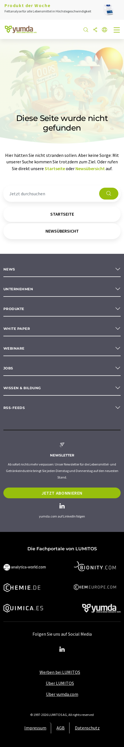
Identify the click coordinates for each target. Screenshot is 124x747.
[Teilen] (95, 30)
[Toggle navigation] (117, 30)
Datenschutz (87, 728)
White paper (16, 328)
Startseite (55, 168)
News (9, 269)
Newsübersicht (90, 168)
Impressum (35, 728)
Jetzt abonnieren (62, 493)
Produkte (13, 309)
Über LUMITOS (60, 683)
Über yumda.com (62, 694)
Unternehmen (18, 289)
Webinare (14, 348)
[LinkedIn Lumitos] (62, 649)
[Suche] (86, 30)
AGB (60, 728)
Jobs (8, 368)
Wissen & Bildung (22, 388)
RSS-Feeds (14, 408)
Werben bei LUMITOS (60, 672)
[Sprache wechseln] (104, 30)
